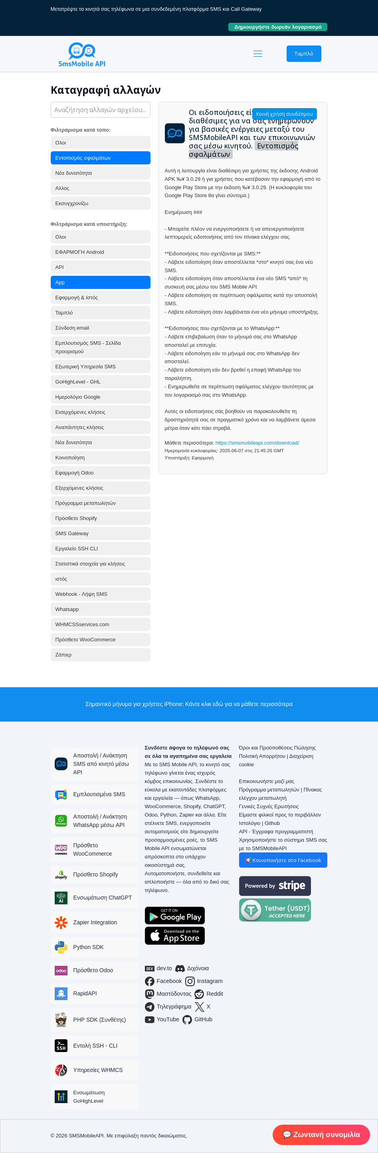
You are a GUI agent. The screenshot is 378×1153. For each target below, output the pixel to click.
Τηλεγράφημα (168, 1007)
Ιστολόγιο (250, 823)
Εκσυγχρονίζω (72, 203)
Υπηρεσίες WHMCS (98, 1070)
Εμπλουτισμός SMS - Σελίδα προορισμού (88, 347)
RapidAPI (85, 993)
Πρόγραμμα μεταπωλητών (85, 503)
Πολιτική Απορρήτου (262, 756)
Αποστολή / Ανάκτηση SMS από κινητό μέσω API (101, 763)
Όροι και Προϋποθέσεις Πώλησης (277, 748)
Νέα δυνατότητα (73, 173)
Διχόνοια (192, 968)
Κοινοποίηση (70, 458)
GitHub (197, 1019)
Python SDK (88, 947)
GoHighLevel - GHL (78, 382)
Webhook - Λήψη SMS (81, 594)
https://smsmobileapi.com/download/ (257, 443)
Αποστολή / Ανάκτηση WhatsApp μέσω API (100, 820)
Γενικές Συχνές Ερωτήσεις (269, 806)
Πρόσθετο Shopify (76, 518)
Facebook (163, 981)
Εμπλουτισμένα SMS (99, 794)
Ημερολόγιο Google (78, 397)
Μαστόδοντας (168, 994)
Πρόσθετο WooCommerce (85, 640)
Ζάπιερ (63, 655)
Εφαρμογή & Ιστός (76, 298)
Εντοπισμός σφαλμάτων (83, 158)
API (59, 267)
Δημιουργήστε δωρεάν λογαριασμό (280, 27)
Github (272, 823)
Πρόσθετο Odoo (93, 970)
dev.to (158, 968)
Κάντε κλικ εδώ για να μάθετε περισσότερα (239, 704)
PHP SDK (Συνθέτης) (99, 1020)
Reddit (208, 994)
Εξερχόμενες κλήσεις (79, 488)
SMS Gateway (72, 533)
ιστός (61, 579)
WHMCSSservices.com (82, 624)
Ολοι (60, 143)
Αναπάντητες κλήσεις (79, 427)
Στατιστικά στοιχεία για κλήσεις (90, 564)
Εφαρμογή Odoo (74, 473)
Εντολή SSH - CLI (95, 1045)
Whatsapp (67, 609)
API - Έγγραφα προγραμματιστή (276, 832)
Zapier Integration (95, 922)
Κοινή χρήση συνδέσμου (284, 114)
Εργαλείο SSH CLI (76, 549)
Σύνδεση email (72, 328)
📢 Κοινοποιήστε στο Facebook (283, 860)
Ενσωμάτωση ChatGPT (102, 897)
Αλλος (62, 188)
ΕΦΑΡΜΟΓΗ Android (79, 252)
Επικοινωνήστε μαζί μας (266, 781)
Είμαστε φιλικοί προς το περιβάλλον (280, 815)
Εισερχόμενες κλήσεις (80, 412)
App (60, 282)
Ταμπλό (304, 53)
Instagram (204, 981)
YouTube (162, 1019)
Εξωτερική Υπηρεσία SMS (85, 367)
